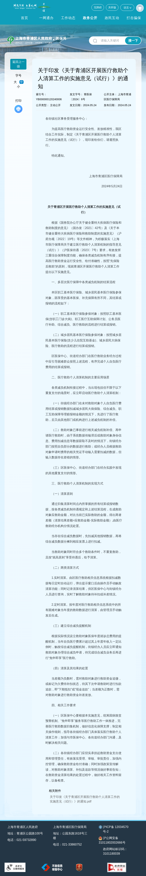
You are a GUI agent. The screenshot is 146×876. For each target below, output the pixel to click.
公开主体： (110, 94)
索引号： (41, 94)
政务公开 (90, 18)
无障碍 (98, 7)
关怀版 (112, 7)
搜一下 (133, 40)
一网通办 (46, 18)
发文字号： (76, 94)
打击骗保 (134, 18)
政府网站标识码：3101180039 (115, 851)
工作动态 (68, 18)
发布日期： (110, 105)
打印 (18, 106)
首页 (24, 18)
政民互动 (112, 18)
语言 (127, 7)
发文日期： (76, 105)
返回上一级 (18, 64)
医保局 (61, 38)
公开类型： (42, 105)
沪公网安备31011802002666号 (112, 840)
